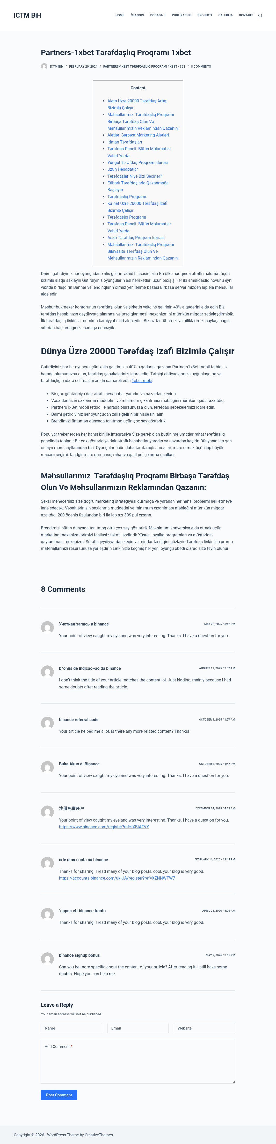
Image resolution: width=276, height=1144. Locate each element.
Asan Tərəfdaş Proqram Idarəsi (136, 237)
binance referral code (78, 719)
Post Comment (59, 1095)
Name (50, 1028)
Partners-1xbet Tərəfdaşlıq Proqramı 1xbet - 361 (144, 66)
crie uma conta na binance (83, 859)
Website (185, 1028)
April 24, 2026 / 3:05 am (218, 910)
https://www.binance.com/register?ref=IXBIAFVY (104, 826)
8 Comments (201, 66)
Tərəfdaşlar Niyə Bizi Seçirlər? (134, 176)
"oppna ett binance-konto (82, 910)
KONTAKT (246, 15)
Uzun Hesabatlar (122, 169)
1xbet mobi (142, 380)
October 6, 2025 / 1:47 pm (217, 764)
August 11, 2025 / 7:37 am (217, 668)
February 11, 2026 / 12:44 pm (215, 859)
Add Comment (58, 1047)
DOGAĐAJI (157, 15)
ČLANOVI (137, 15)
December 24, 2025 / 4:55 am (215, 808)
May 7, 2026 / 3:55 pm (220, 955)
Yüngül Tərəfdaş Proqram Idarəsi (137, 162)
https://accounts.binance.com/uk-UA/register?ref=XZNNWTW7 (117, 878)
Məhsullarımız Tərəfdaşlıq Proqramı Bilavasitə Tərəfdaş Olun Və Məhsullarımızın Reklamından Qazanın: (143, 251)
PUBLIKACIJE (181, 15)
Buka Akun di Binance (79, 763)
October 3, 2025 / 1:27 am (217, 719)
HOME (119, 15)
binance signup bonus (79, 955)
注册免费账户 (71, 808)
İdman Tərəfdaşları (124, 142)
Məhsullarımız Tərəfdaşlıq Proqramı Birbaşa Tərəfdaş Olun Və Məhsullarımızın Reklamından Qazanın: (143, 121)
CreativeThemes (99, 1135)
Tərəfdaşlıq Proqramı (126, 196)
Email (116, 1028)
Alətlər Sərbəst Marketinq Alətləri (138, 135)
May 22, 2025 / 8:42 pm (219, 624)
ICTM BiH (27, 15)
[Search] (260, 16)
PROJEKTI (205, 15)
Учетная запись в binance (84, 624)
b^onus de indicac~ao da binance (90, 668)
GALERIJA (225, 15)
